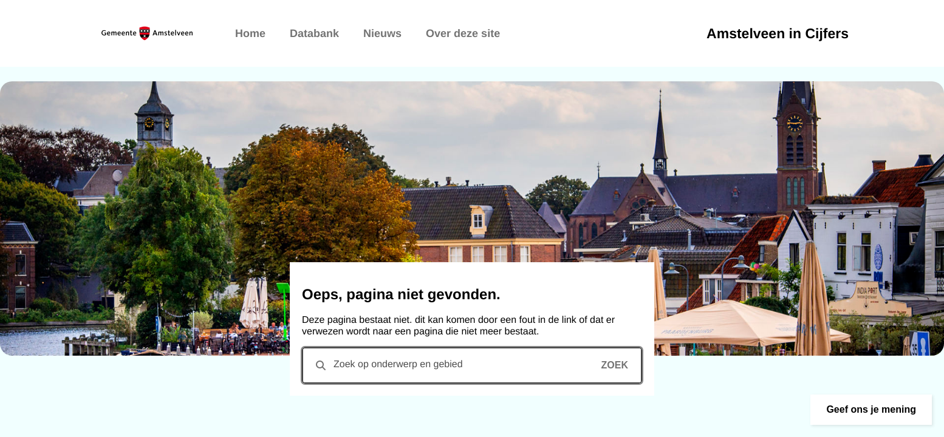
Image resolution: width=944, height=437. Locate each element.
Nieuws (382, 33)
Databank (314, 33)
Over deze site (463, 33)
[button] (871, 410)
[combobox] (472, 365)
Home (250, 33)
